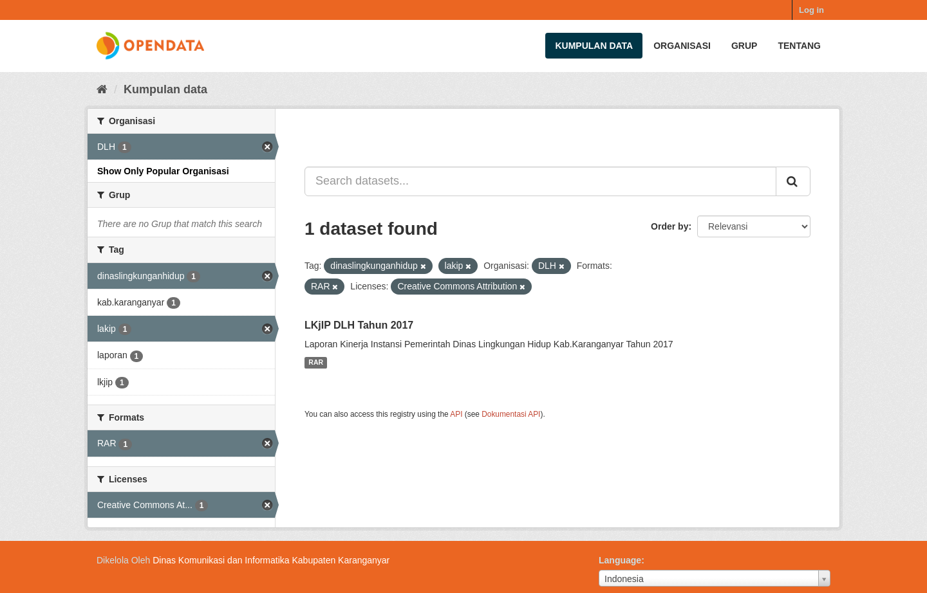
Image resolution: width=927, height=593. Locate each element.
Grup (744, 46)
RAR (315, 363)
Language (620, 560)
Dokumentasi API (511, 414)
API (456, 414)
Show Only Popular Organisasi (163, 171)
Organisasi (682, 46)
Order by (669, 226)
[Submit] (793, 181)
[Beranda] (102, 89)
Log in (811, 10)
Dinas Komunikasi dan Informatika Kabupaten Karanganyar (271, 560)
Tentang (799, 46)
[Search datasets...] (540, 181)
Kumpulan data (594, 46)
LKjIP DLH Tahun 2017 (358, 325)
